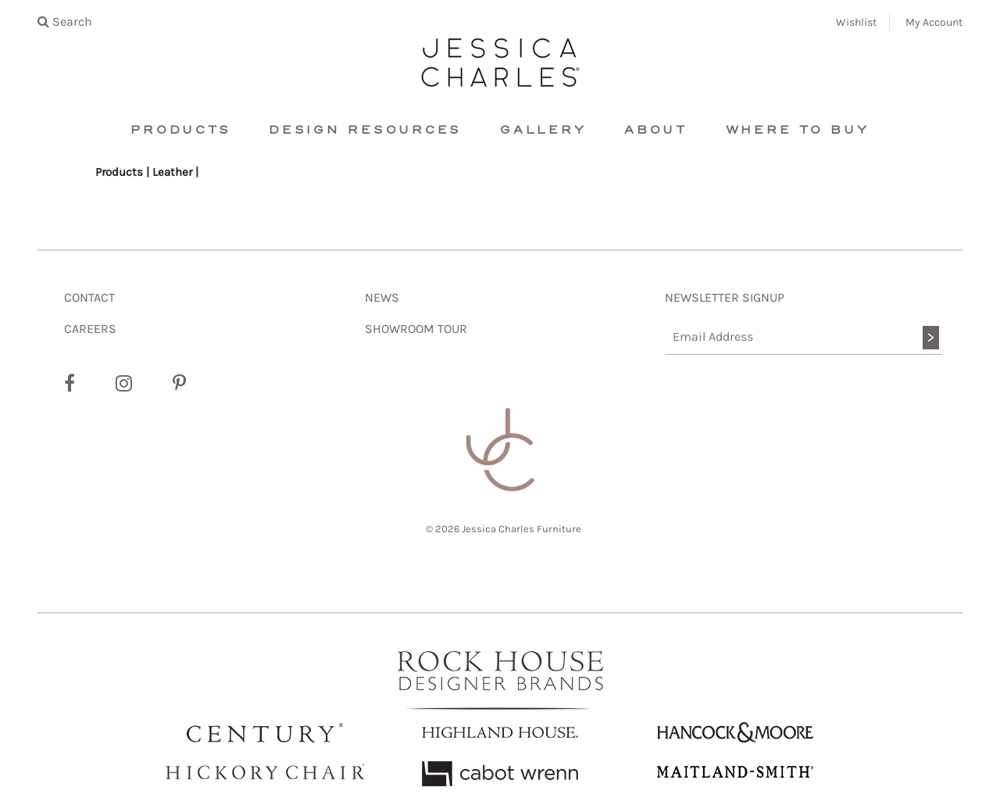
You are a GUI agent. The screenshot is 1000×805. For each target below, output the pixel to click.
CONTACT (89, 297)
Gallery (543, 130)
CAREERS (90, 328)
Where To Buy (798, 130)
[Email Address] (803, 337)
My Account (933, 22)
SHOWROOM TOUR (416, 328)
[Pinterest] (179, 384)
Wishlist (856, 22)
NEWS (382, 297)
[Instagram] (124, 384)
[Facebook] (69, 384)
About (656, 130)
